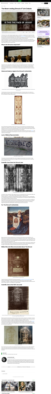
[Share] (29, 32)
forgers (32, 130)
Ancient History (42, 18)
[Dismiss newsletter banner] (49, 0)
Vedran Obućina (39, 47)
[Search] (41, 3)
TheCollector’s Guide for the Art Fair (8, 391)
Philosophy (42, 47)
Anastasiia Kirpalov (40, 28)
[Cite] (33, 32)
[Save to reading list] (26, 32)
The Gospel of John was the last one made (26, 279)
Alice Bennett (39, 18)
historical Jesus (23, 36)
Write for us (46, 3)
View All (33, 380)
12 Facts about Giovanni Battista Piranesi (26, 391)
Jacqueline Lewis (6, 32)
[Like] (3, 367)
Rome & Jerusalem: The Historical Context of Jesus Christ (10, 354)
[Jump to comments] (23, 32)
